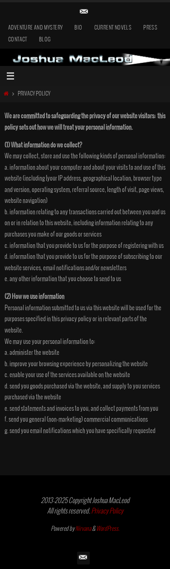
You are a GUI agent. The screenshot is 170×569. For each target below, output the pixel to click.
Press (150, 28)
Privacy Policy (107, 511)
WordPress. (108, 529)
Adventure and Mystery (35, 28)
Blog (45, 40)
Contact (17, 40)
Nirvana (83, 529)
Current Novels (113, 28)
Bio (78, 28)
